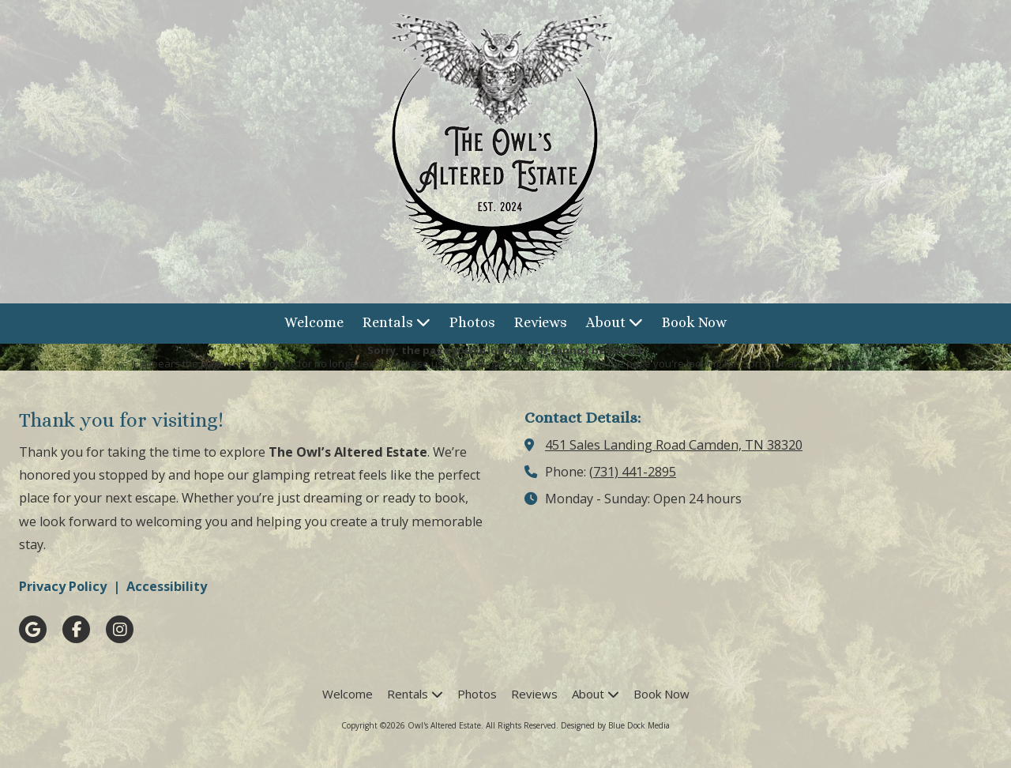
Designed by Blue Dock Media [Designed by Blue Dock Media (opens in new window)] (615, 725)
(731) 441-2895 (632, 471)
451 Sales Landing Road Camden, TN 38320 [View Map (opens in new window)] (673, 445)
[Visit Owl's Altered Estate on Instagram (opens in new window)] (119, 629)
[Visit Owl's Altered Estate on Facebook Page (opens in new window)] (76, 629)
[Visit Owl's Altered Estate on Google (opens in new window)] (33, 629)
